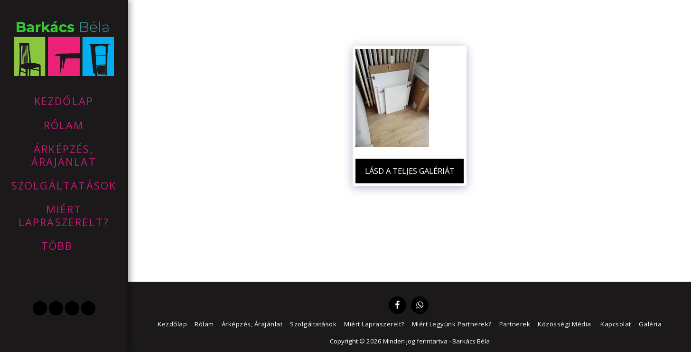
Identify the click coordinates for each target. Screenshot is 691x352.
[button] (40, 308)
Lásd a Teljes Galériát (410, 170)
